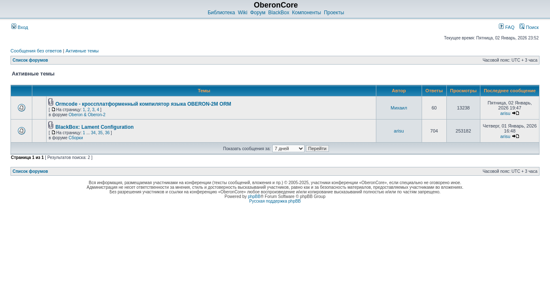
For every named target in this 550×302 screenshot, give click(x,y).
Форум (257, 13)
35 (100, 132)
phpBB (254, 196)
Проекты (334, 13)
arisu (505, 113)
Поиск (529, 27)
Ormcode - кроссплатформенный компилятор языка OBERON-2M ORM (143, 104)
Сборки (76, 137)
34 (93, 132)
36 (107, 132)
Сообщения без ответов (36, 50)
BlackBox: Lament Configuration (94, 127)
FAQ (506, 27)
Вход (19, 27)
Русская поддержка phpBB (275, 201)
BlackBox (278, 13)
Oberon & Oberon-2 (87, 114)
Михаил (399, 107)
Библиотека (221, 13)
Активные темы (82, 50)
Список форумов (30, 60)
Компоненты (306, 13)
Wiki (243, 13)
